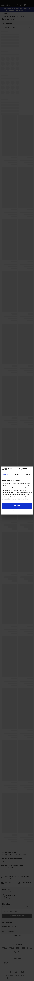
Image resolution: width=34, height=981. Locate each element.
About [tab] (28, 474)
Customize (17, 511)
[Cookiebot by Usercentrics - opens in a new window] (20, 469)
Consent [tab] (6, 474)
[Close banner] (31, 469)
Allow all (17, 505)
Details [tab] (17, 474)
